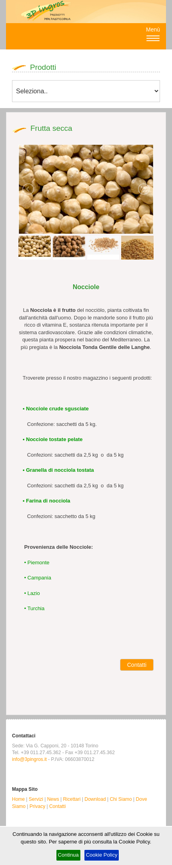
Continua (68, 855)
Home (18, 799)
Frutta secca (51, 128)
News (53, 799)
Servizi (36, 799)
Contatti (136, 665)
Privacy (37, 806)
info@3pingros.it (29, 759)
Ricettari (71, 799)
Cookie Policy (102, 855)
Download (95, 799)
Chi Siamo (121, 799)
